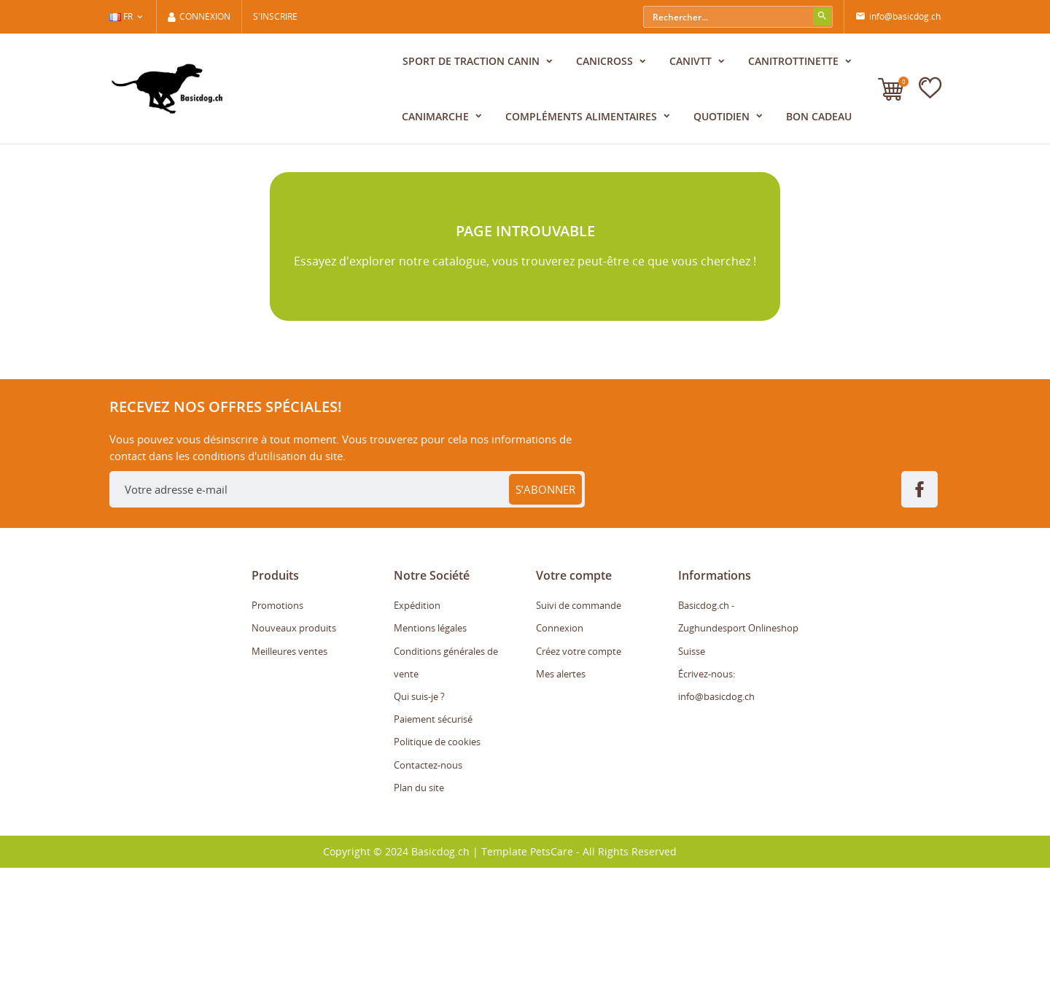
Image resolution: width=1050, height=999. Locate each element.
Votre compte (574, 707)
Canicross (606, 61)
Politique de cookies (437, 873)
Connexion (559, 759)
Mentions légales (430, 759)
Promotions (277, 736)
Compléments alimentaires (582, 116)
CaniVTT (692, 61)
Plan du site (419, 918)
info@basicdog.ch (898, 16)
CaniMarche (437, 116)
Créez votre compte (578, 782)
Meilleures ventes (289, 782)
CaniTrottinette (794, 61)
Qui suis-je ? (419, 827)
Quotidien (722, 116)
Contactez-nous (428, 896)
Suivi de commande (578, 736)
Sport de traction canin (472, 61)
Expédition (417, 736)
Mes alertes (561, 805)
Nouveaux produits (294, 759)
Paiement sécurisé (433, 850)
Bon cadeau (819, 116)
